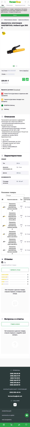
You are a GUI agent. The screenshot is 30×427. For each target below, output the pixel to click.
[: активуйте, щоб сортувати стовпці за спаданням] (4, 199)
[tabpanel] (15, 50)
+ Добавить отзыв (15, 270)
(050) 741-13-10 (15, 378)
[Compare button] (27, 79)
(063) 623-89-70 (15, 385)
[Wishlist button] (23, 79)
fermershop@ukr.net (15, 396)
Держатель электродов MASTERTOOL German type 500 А (12, 250)
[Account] (28, 2)
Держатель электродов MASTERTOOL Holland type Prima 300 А (12, 216)
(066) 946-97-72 (15, 380)
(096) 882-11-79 (15, 376)
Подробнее (17, 89)
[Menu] (2, 2)
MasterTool (25, 70)
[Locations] (25, 2)
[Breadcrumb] (2, 19)
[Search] (5, 2)
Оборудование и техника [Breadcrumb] (10, 19)
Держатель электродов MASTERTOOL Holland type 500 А (12, 226)
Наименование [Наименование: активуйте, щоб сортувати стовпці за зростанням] (12, 199)
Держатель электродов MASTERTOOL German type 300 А (12, 207)
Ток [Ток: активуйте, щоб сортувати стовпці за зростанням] (21, 199)
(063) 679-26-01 (15, 382)
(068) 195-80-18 (15, 373)
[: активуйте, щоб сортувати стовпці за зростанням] (19, 199)
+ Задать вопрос (15, 324)
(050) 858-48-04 (15, 392)
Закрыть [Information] (15, 15)
